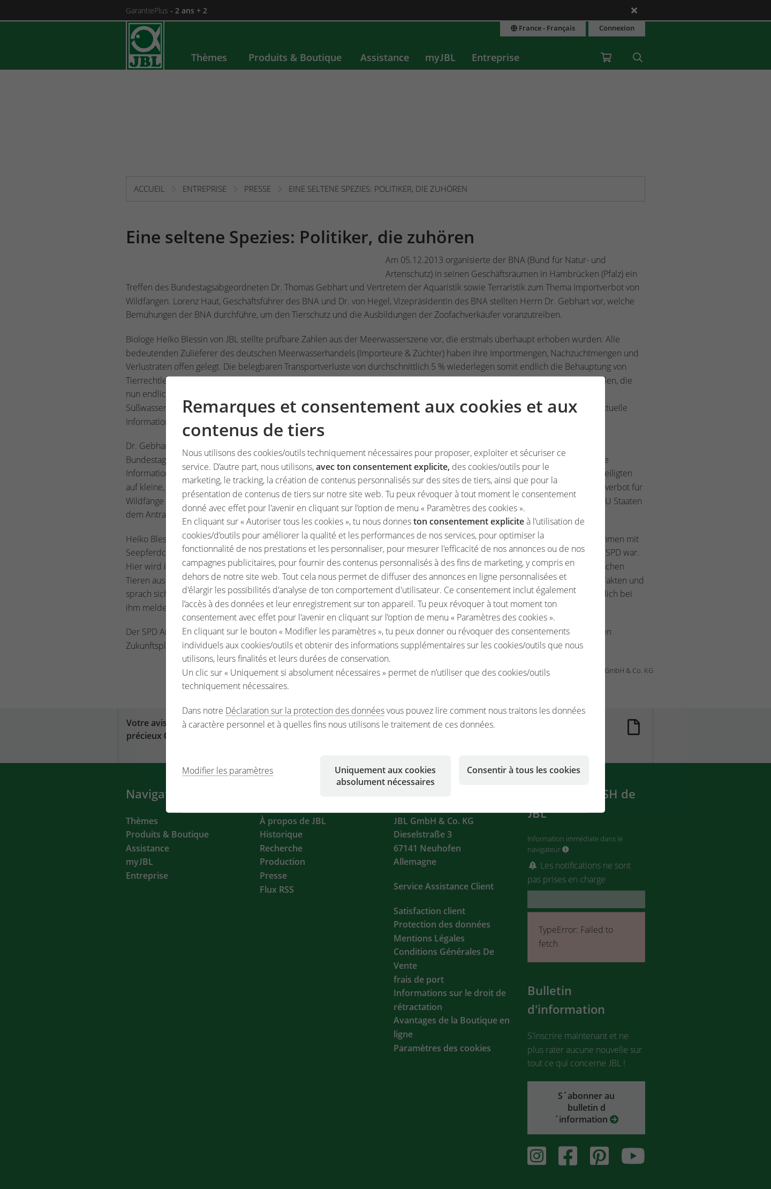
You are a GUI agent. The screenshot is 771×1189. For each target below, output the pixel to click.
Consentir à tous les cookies (523, 770)
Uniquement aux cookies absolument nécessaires (385, 776)
